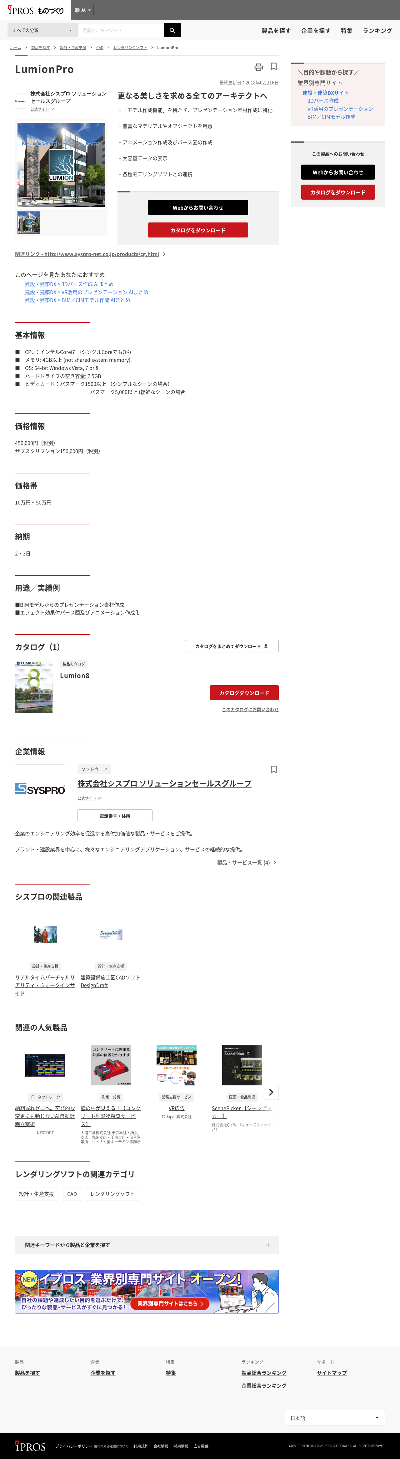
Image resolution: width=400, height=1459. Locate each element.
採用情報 (180, 1446)
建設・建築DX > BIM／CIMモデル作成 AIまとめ (77, 300)
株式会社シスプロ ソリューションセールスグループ (68, 97)
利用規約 (140, 1446)
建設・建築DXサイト (325, 92)
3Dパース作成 (323, 100)
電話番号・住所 (115, 816)
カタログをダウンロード (198, 230)
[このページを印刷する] (259, 67)
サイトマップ (332, 1372)
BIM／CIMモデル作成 (331, 116)
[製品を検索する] (172, 30)
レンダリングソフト (112, 1193)
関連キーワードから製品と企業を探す (67, 1244)
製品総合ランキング (264, 1372)
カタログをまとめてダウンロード (231, 646)
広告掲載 (200, 1446)
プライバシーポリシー (74, 1446)
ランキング (377, 30)
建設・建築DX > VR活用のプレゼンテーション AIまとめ (86, 292)
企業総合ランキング (264, 1385)
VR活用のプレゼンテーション (340, 108)
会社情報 (160, 1446)
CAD (72, 1193)
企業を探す (316, 30)
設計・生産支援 (36, 1193)
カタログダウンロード (244, 692)
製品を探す (276, 30)
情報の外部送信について (111, 1446)
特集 (347, 30)
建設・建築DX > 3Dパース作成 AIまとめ (69, 284)
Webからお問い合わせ (198, 207)
